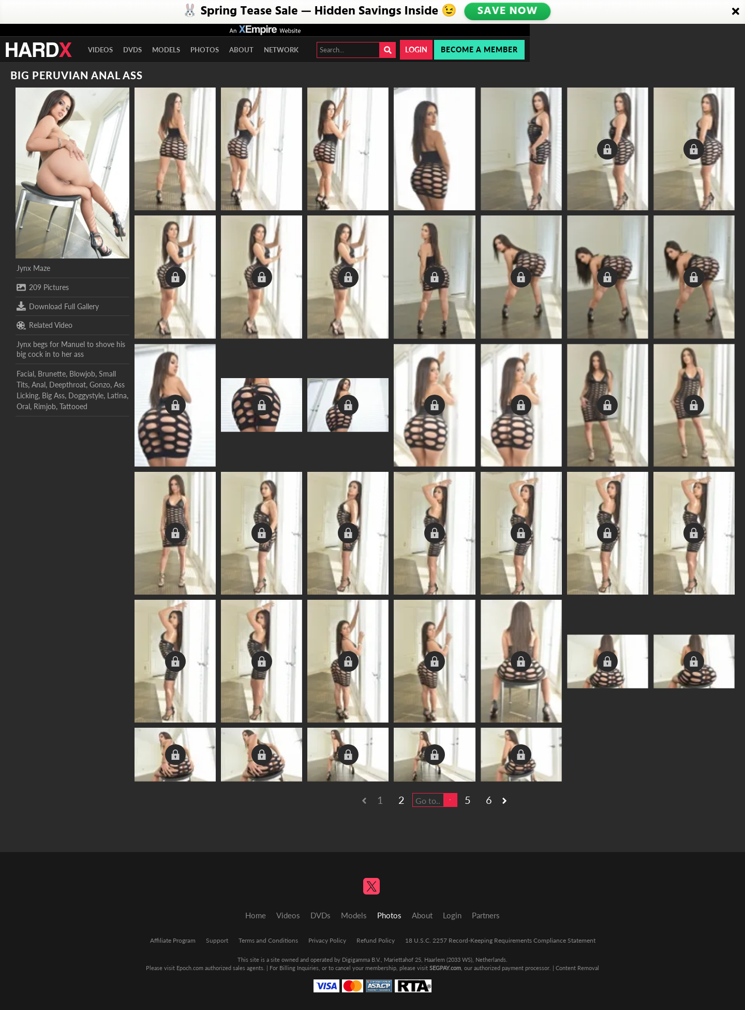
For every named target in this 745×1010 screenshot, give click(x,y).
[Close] (735, 12)
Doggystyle (85, 395)
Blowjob (82, 373)
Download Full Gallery (58, 306)
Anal (39, 384)
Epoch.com (189, 967)
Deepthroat (67, 384)
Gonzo (100, 384)
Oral (23, 406)
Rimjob (45, 406)
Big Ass (53, 395)
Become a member (479, 49)
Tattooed (73, 406)
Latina (117, 395)
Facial (25, 373)
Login (416, 49)
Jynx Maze (33, 268)
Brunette (52, 373)
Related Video (44, 325)
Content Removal (577, 967)
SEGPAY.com (445, 967)
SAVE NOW (507, 11)
